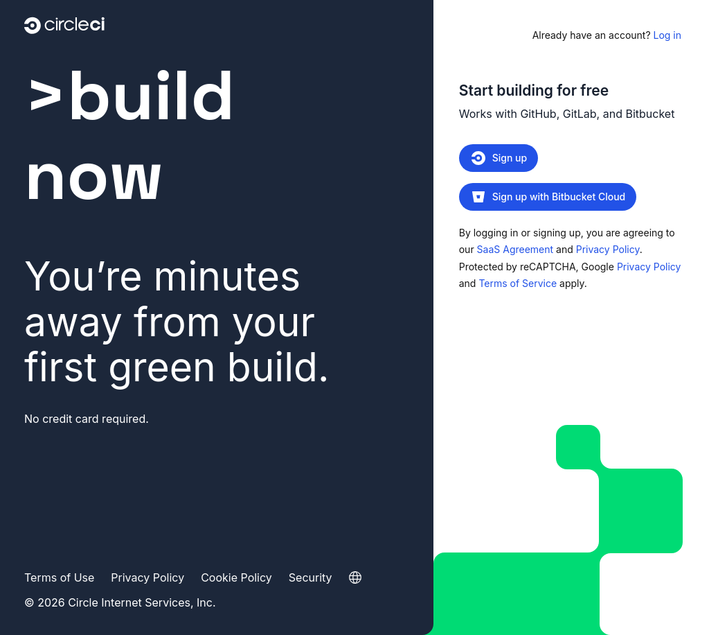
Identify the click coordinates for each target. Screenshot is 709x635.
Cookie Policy (236, 577)
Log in (606, 35)
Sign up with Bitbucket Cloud (548, 197)
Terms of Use (59, 577)
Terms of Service (517, 283)
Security (310, 577)
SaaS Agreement (515, 249)
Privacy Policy (608, 249)
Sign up (498, 158)
